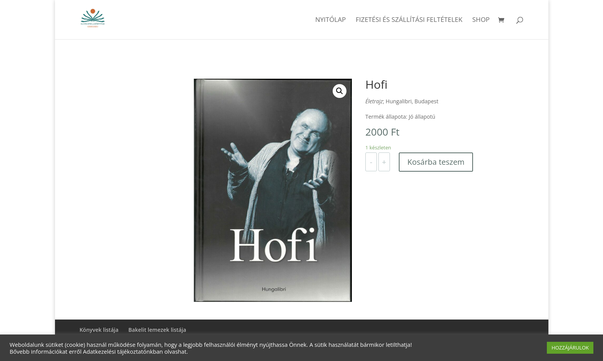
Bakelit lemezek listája (157, 329)
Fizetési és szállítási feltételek (409, 20)
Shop (481, 20)
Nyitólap (330, 20)
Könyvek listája (99, 329)
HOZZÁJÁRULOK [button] (570, 347)
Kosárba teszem (436, 162)
